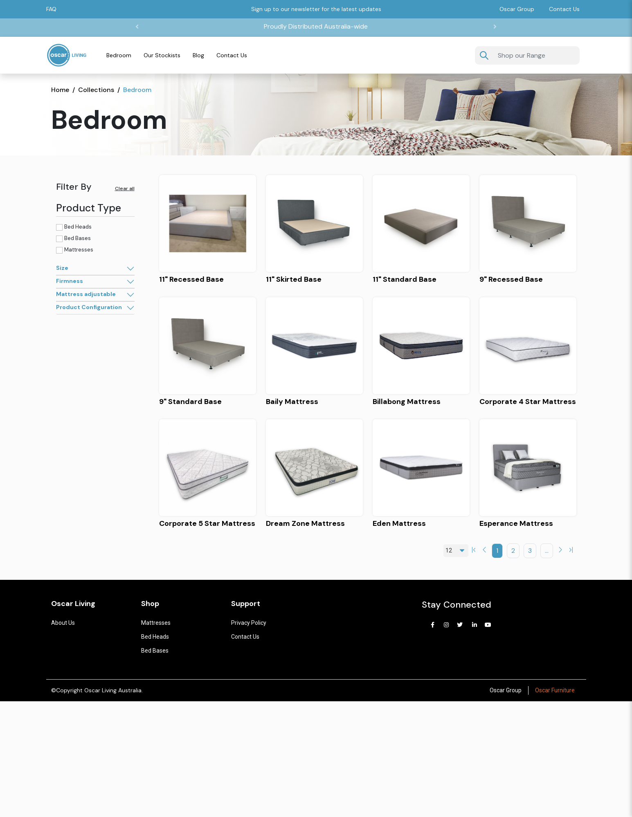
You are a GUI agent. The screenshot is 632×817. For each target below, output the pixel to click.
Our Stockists (162, 55)
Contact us (245, 636)
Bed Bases (77, 238)
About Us (63, 622)
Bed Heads (78, 226)
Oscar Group (506, 690)
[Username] (536, 55)
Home (60, 89)
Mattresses (78, 249)
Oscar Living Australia (113, 690)
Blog (198, 55)
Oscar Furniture (555, 690)
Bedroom (118, 55)
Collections (96, 89)
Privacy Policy (248, 622)
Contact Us (564, 9)
